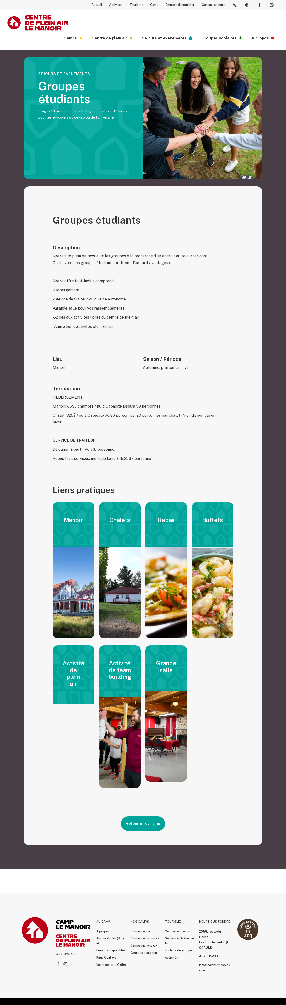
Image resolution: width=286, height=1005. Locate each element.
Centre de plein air (178, 931)
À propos (103, 931)
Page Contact (106, 957)
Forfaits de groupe (178, 950)
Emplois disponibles (180, 4)
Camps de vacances (145, 938)
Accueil (97, 4)
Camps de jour (141, 931)
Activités (115, 4)
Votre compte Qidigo (111, 964)
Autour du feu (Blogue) (111, 941)
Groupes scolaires (144, 953)
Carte (154, 4)
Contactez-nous (213, 4)
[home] (38, 23)
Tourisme (136, 4)
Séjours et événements (180, 941)
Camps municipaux (144, 945)
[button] (73, 38)
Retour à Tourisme (143, 823)
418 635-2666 (210, 956)
